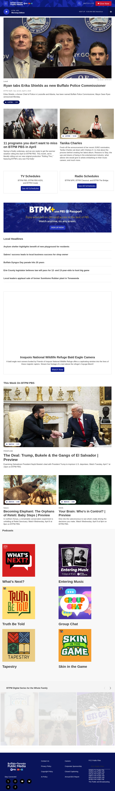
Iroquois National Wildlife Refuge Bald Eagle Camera (57, 357)
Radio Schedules (87, 176)
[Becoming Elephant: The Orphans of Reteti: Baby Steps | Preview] (30, 490)
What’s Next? (13, 581)
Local (6, 81)
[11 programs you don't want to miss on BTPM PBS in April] (31, 124)
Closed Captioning (71, 780)
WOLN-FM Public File (96, 786)
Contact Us (45, 770)
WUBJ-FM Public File (96, 788)
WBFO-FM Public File (96, 784)
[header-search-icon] (79, 3)
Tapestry (9, 666)
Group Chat (68, 624)
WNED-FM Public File (96, 781)
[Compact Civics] (19, 720)
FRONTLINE (8, 451)
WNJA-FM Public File (96, 783)
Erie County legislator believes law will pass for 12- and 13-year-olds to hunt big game (46, 270)
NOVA (61, 508)
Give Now (104, 3)
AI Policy (44, 785)
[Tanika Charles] (87, 124)
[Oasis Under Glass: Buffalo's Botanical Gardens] (57, 720)
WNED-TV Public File (96, 779)
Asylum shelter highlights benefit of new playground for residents (36, 246)
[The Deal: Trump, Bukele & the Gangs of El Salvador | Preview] (57, 417)
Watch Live (88, 3)
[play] (6, 11)
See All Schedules (30, 188)
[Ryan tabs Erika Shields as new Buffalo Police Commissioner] (57, 48)
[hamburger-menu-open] (6, 3)
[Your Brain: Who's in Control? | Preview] (85, 490)
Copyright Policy (47, 780)
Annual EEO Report (72, 785)
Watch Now (57, 369)
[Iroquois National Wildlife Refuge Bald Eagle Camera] (57, 322)
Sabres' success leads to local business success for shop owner (36, 254)
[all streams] (111, 11)
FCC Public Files (95, 769)
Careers (68, 770)
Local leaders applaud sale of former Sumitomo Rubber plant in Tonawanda (41, 278)
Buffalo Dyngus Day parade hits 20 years (24, 262)
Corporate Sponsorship (73, 775)
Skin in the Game (73, 666)
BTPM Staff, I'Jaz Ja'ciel (12, 91)
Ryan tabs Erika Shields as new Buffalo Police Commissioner (55, 85)
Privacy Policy (46, 775)
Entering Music (71, 581)
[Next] (110, 688)
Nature (6, 508)
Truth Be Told (13, 624)
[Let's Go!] (95, 720)
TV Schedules (30, 176)
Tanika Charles (71, 143)
